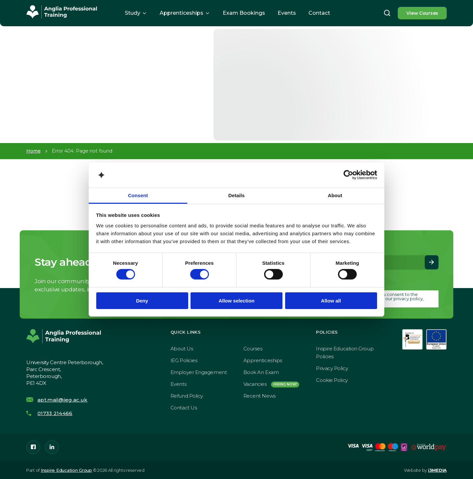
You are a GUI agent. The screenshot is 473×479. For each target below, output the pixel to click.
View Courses (422, 13)
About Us (181, 348)
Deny (142, 300)
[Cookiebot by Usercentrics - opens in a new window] (348, 175)
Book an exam (261, 372)
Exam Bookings (244, 13)
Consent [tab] (138, 195)
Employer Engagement (198, 372)
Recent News (259, 396)
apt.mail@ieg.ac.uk (62, 400)
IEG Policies (183, 360)
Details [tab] (236, 195)
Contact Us (183, 408)
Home (33, 151)
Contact (319, 13)
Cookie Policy (332, 380)
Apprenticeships (181, 13)
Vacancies (271, 384)
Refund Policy (186, 396)
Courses (252, 348)
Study (132, 13)
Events (287, 13)
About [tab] (335, 195)
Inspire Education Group (66, 470)
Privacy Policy (332, 368)
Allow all (331, 300)
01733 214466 (55, 413)
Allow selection (236, 300)
